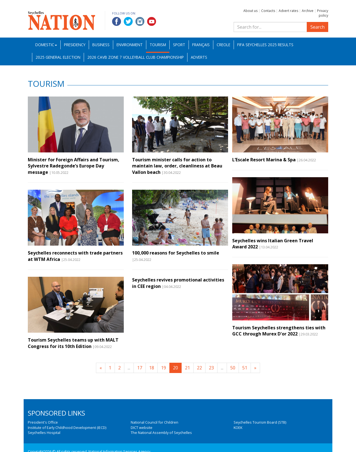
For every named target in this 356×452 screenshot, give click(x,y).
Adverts (199, 57)
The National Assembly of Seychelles (161, 432)
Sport (179, 44)
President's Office (43, 422)
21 (187, 368)
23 (211, 368)
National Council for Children (154, 422)
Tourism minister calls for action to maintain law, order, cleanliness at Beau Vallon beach (177, 166)
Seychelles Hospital (44, 432)
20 (175, 368)
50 (232, 368)
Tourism (158, 44)
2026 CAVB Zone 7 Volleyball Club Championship (135, 57)
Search (317, 27)
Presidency (74, 44)
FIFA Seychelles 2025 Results (265, 44)
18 (151, 368)
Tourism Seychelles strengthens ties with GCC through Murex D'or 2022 (278, 331)
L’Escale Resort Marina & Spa (264, 160)
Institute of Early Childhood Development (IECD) (67, 427)
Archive (307, 10)
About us (250, 10)
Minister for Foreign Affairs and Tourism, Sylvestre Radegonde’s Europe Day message (73, 166)
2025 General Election (58, 57)
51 (244, 368)
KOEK (238, 427)
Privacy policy (322, 13)
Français (201, 44)
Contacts (268, 10)
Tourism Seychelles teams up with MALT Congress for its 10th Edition (73, 343)
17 (139, 368)
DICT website (141, 427)
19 (163, 368)
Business (101, 44)
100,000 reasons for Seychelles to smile (175, 253)
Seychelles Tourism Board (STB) (260, 422)
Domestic (46, 44)
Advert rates (288, 10)
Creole (223, 44)
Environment (130, 44)
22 (199, 368)
